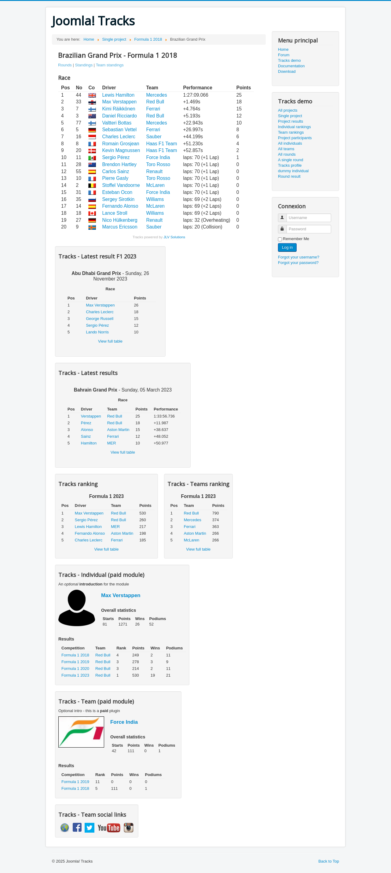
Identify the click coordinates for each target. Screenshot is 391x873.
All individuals (290, 143)
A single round (290, 160)
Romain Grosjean (120, 143)
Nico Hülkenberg (119, 220)
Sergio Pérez (116, 157)
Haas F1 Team (161, 143)
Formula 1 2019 (75, 661)
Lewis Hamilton (118, 95)
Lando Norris (97, 332)
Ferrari (153, 108)
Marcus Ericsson (119, 226)
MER (111, 443)
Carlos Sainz (115, 171)
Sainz (86, 436)
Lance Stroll (114, 213)
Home (283, 49)
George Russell (99, 318)
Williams (155, 199)
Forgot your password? (298, 262)
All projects (288, 110)
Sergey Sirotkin (118, 199)
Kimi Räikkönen (118, 108)
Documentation (291, 66)
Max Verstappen (119, 101)
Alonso (87, 429)
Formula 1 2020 (75, 668)
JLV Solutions (174, 237)
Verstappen (91, 416)
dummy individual (293, 171)
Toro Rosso (158, 164)
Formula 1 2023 (75, 675)
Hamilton (89, 443)
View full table (110, 341)
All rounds (287, 154)
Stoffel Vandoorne (121, 185)
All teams (286, 149)
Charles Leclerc (118, 136)
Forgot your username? (298, 257)
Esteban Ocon (117, 192)
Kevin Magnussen (121, 150)
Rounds (65, 65)
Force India (158, 157)
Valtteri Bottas (116, 122)
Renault (154, 171)
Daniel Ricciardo (119, 115)
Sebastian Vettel (119, 129)
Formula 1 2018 (75, 655)
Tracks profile (290, 165)
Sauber (153, 136)
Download (287, 71)
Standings (84, 65)
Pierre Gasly (115, 178)
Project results (290, 121)
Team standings (110, 65)
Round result (289, 176)
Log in (287, 247)
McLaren (155, 185)
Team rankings (291, 132)
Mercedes (156, 95)
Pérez (86, 423)
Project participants (295, 138)
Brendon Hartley (119, 164)
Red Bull (155, 101)
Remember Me (296, 238)
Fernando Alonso (120, 206)
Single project (290, 115)
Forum (284, 55)
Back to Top (328, 861)
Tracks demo (289, 60)
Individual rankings (294, 126)
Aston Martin (118, 429)
